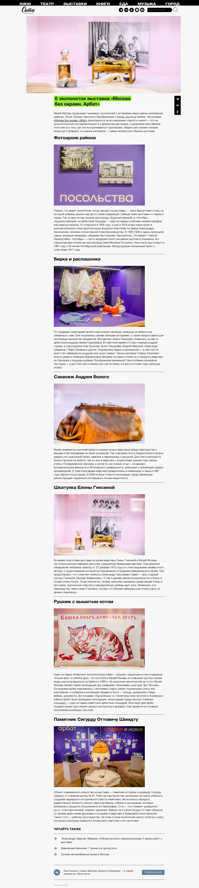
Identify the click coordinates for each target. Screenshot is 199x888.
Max (142, 10)
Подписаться (153, 872)
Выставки (75, 4)
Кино (25, 4)
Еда (123, 4)
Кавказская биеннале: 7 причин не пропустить (89, 848)
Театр (47, 4)
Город (172, 4)
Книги (103, 4)
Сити (28, 9)
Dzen (137, 10)
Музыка (147, 4)
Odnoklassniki (131, 10)
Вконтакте (177, 105)
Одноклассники (177, 111)
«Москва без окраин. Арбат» (70, 120)
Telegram (121, 10)
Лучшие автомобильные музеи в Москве (85, 854)
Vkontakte (126, 10)
